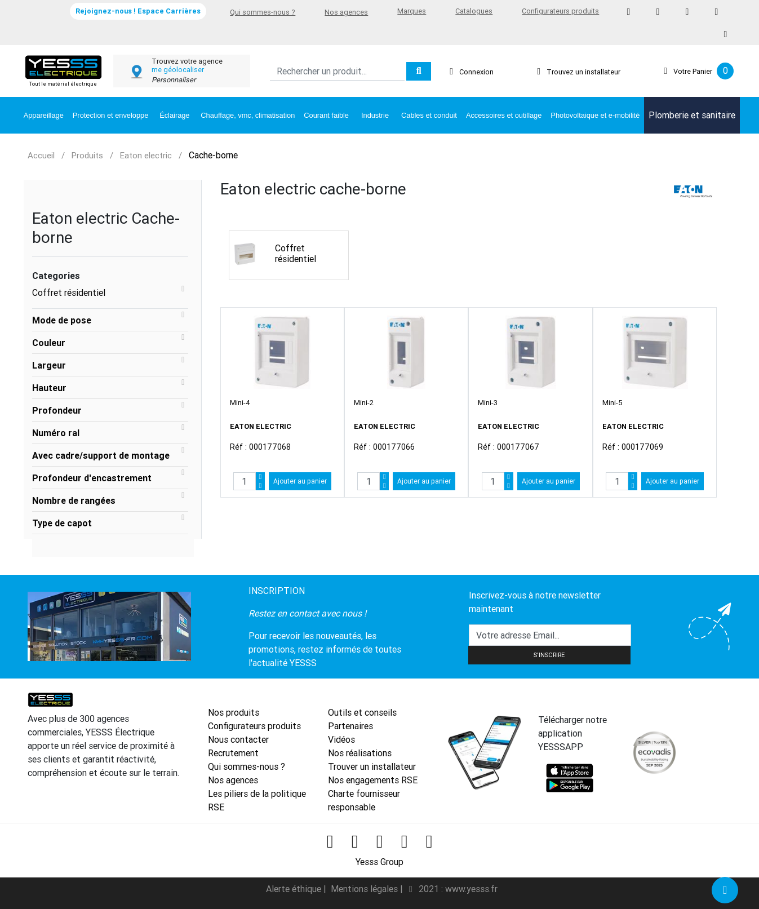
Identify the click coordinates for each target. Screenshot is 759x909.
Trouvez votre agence (187, 61)
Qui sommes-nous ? (262, 12)
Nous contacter (238, 739)
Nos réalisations (360, 753)
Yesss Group (379, 861)
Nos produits (233, 712)
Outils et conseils (362, 712)
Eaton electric (146, 155)
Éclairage (174, 115)
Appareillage (44, 115)
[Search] (337, 71)
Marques (411, 11)
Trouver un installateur (372, 766)
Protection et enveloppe (110, 115)
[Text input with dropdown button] (550, 635)
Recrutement (233, 753)
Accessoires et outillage (503, 115)
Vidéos (341, 739)
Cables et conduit (429, 115)
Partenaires (350, 725)
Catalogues (473, 11)
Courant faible (326, 115)
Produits (87, 155)
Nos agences (346, 12)
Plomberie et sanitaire (692, 115)
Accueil (41, 155)
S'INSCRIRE (549, 655)
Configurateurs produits (560, 11)
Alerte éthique (294, 888)
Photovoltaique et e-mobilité (595, 115)
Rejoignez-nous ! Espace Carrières (138, 11)
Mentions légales (365, 888)
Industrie (375, 115)
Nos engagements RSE (373, 780)
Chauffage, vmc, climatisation (248, 115)
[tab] (110, 320)
